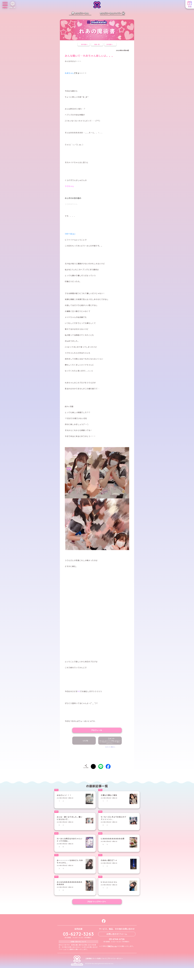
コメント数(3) (110, 747)
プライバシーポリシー (115, 958)
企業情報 (88, 958)
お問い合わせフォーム (116, 934)
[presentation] (97, 755)
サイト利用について (100, 958)
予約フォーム (112, 946)
